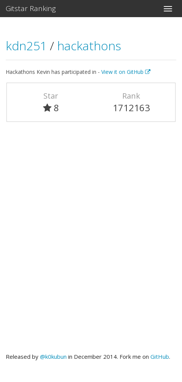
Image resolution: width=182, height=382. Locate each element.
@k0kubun (53, 356)
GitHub (159, 356)
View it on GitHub (125, 71)
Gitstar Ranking (31, 8)
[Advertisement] (91, 241)
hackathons (89, 45)
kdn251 (28, 45)
